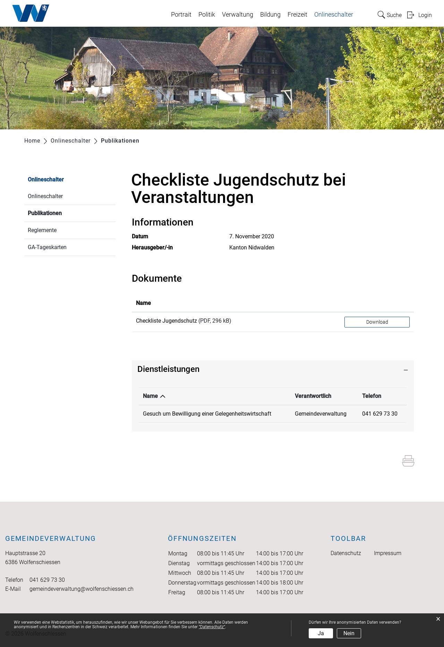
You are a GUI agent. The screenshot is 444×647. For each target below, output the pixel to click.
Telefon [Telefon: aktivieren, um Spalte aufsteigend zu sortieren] (371, 396)
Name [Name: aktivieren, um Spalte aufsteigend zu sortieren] (143, 303)
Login (425, 15)
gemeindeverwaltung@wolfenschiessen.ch (81, 589)
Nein (349, 633)
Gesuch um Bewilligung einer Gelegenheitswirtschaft (207, 413)
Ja (321, 633)
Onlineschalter (333, 14)
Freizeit (297, 14)
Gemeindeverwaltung (321, 413)
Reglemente (42, 230)
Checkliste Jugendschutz (166, 320)
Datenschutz (346, 553)
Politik (206, 14)
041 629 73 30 (380, 413)
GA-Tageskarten (47, 247)
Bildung (270, 14)
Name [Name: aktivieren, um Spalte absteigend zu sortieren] (150, 396)
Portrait (181, 14)
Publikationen (61, 212)
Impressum (387, 553)
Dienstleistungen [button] (168, 369)
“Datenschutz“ (212, 626)
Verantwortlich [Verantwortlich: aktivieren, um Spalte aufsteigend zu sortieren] (313, 396)
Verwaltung (237, 14)
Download (377, 322)
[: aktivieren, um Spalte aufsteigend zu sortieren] (377, 303)
